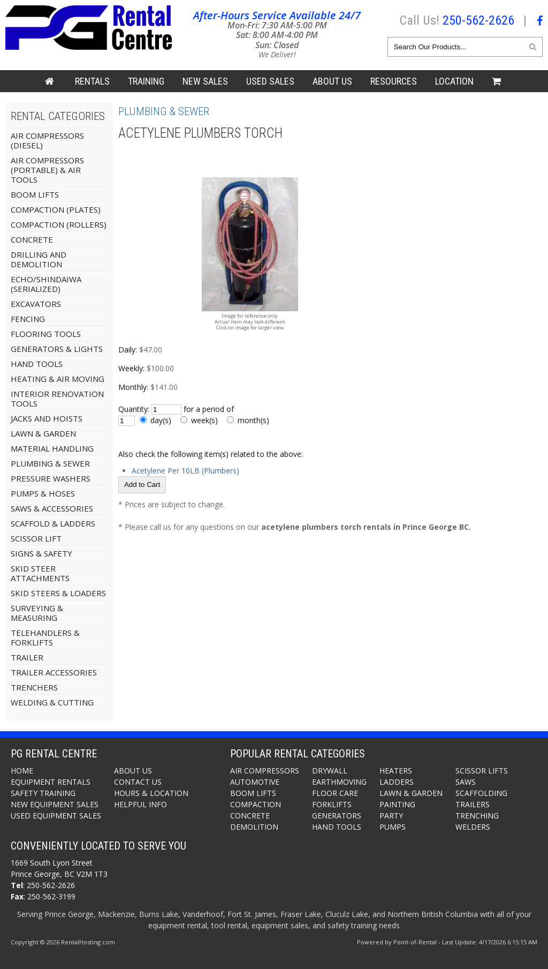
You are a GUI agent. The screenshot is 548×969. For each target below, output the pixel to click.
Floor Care (335, 793)
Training (146, 81)
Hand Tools (37, 363)
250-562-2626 (478, 20)
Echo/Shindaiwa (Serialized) (46, 284)
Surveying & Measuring (37, 613)
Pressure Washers (50, 478)
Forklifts (332, 804)
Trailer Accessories (54, 672)
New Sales (205, 81)
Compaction (255, 804)
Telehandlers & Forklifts (45, 637)
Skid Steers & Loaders (58, 593)
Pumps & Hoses (43, 493)
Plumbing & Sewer (50, 463)
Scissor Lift (36, 538)
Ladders (396, 782)
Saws (465, 782)
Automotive (254, 782)
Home (22, 770)
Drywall (329, 770)
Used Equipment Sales (56, 815)
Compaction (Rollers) (58, 224)
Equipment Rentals (50, 782)
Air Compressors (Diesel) (47, 140)
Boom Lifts (35, 194)
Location (454, 81)
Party (391, 815)
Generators (336, 815)
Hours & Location (151, 793)
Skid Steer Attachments (40, 573)
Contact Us (138, 782)
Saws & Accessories (52, 508)
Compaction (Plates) (56, 209)
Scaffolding (481, 793)
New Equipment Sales (54, 804)
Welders (472, 827)
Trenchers (34, 687)
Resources (393, 81)
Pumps (392, 827)
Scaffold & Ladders (53, 523)
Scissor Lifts (481, 770)
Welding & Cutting (52, 702)
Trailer (27, 657)
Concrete (32, 239)
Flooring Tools (46, 333)
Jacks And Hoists (46, 418)
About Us (332, 81)
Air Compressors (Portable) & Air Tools (47, 170)
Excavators (36, 303)
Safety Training (43, 793)
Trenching (477, 815)
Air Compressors (264, 770)
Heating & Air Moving (57, 378)
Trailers (472, 804)
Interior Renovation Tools (57, 398)
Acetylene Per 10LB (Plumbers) (185, 470)
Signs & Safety (41, 553)
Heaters (395, 770)
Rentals (92, 81)
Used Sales (270, 81)
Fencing (28, 318)
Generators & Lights (57, 348)
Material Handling (52, 448)
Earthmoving (339, 782)
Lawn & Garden (43, 433)
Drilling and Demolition (38, 259)
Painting (397, 804)
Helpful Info (140, 804)
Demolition (254, 827)
